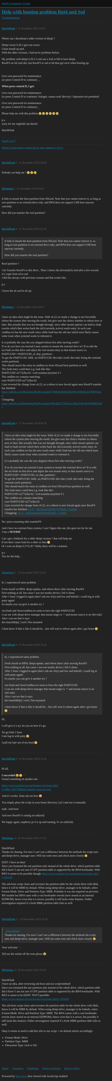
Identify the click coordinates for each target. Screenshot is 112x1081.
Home (5, 1068)
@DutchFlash (12, 931)
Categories (18, 1068)
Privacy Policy (72, 1068)
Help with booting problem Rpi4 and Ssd (43, 11)
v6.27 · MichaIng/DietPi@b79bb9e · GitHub (52, 509)
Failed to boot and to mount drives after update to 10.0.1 (32, 147)
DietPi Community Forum (16, 3)
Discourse (21, 1076)
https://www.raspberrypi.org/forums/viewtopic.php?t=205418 (35, 999)
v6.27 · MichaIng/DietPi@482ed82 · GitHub (42, 513)
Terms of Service (51, 1068)
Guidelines (33, 1068)
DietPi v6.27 (9, 141)
